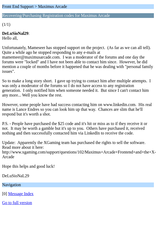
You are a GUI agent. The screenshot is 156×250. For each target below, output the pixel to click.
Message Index (21, 193)
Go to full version (17, 202)
